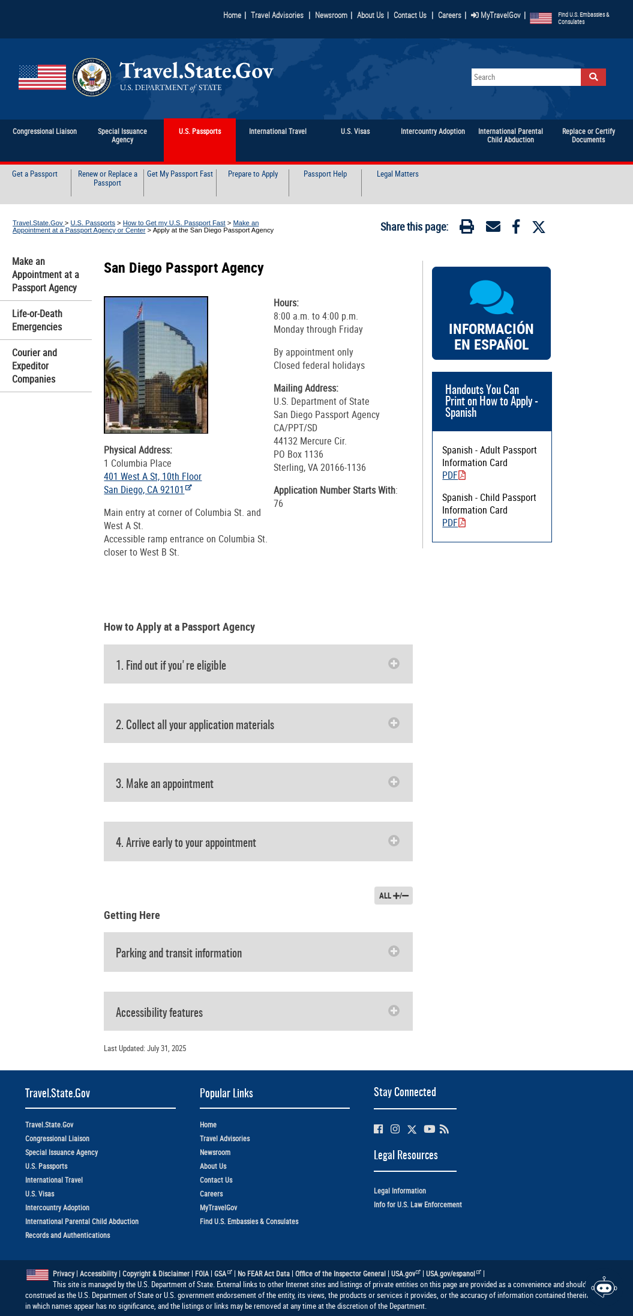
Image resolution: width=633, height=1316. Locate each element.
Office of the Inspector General (340, 1273)
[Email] (493, 229)
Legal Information (400, 1190)
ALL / (394, 895)
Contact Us (411, 15)
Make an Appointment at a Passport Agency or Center (136, 226)
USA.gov (406, 1273)
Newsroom (331, 15)
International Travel (54, 1179)
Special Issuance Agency (61, 1152)
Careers (449, 15)
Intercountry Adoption (57, 1207)
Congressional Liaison (57, 1138)
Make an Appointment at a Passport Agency (45, 274)
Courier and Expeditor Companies (34, 366)
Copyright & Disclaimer (156, 1273)
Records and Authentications (67, 1235)
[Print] (467, 229)
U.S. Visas (39, 1193)
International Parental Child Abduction (82, 1221)
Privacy (63, 1273)
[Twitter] (539, 227)
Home (232, 15)
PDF (454, 475)
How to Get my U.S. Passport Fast (174, 222)
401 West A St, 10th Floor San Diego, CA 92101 (153, 483)
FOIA (202, 1273)
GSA (223, 1273)
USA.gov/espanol (453, 1273)
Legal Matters (398, 174)
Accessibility (98, 1273)
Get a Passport (35, 174)
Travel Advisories (277, 15)
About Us (373, 15)
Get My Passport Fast (180, 174)
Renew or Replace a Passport (107, 178)
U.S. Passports (92, 222)
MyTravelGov (496, 15)
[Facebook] (516, 229)
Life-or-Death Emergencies (37, 320)
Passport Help (325, 174)
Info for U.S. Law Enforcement (418, 1204)
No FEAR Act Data (264, 1273)
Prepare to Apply (253, 174)
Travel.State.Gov (39, 222)
